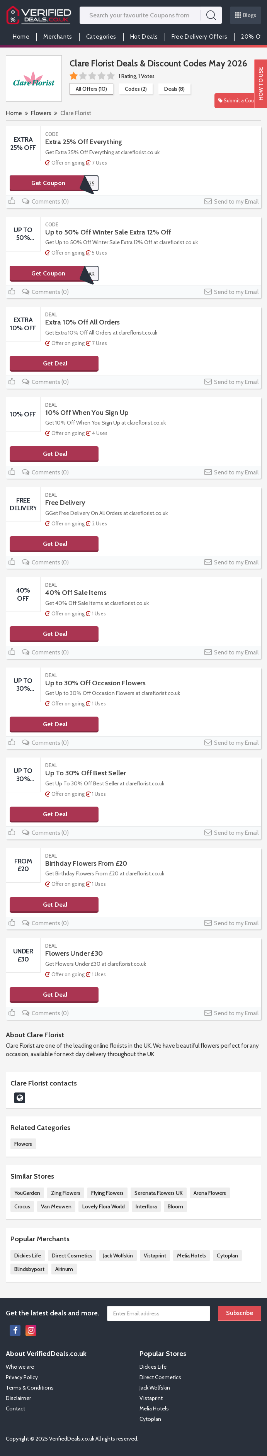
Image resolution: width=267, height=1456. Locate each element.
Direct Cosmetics (72, 1255)
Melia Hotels (191, 1255)
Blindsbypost (29, 1269)
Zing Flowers (65, 1192)
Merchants (57, 36)
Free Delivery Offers (199, 36)
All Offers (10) (91, 88)
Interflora (146, 1206)
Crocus (22, 1206)
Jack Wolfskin (118, 1255)
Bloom (175, 1206)
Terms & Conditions (30, 1387)
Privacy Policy (22, 1377)
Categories (101, 36)
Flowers (41, 113)
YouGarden (27, 1192)
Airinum (64, 1269)
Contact (15, 1408)
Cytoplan (227, 1255)
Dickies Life (27, 1255)
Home (21, 36)
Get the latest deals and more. (52, 1313)
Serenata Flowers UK (158, 1192)
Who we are (20, 1366)
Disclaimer (18, 1398)
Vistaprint (155, 1255)
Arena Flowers (210, 1192)
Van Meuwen (56, 1206)
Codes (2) (136, 88)
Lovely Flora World (103, 1206)
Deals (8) (174, 88)
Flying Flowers (107, 1192)
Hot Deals (144, 36)
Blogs (246, 15)
